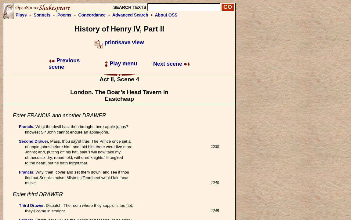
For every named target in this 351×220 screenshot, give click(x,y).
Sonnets (42, 15)
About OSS (166, 15)
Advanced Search (130, 15)
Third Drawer (31, 205)
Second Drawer (33, 141)
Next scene (171, 64)
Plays (21, 15)
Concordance (91, 15)
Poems (64, 15)
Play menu (120, 64)
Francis (26, 126)
